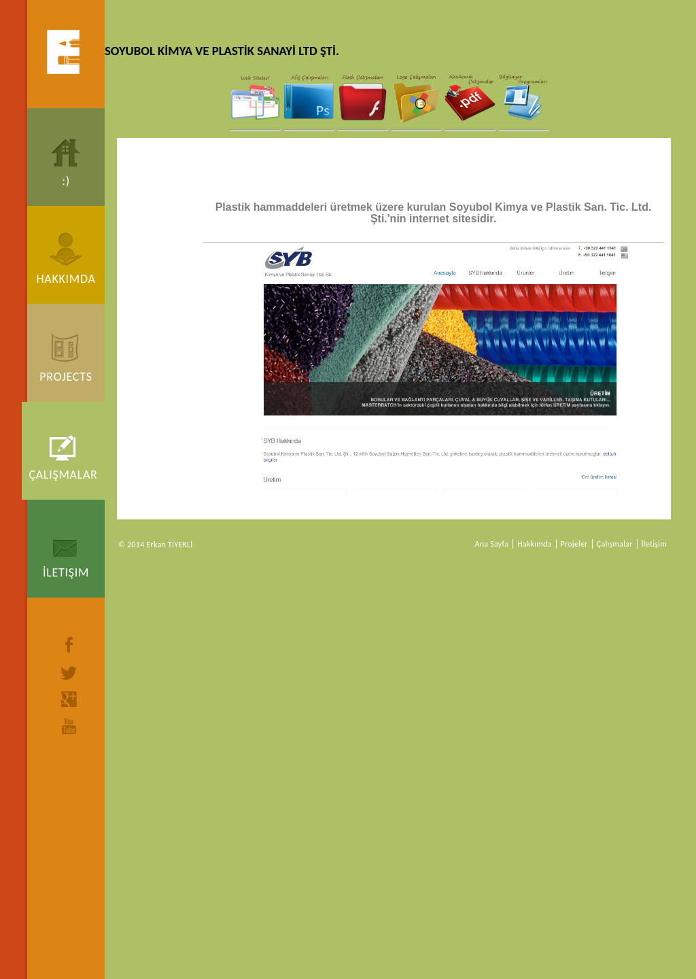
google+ (69, 699)
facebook (69, 644)
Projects (65, 376)
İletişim (66, 572)
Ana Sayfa (492, 544)
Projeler (574, 544)
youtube (69, 726)
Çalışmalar (63, 474)
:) (66, 180)
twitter (69, 673)
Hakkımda (65, 278)
